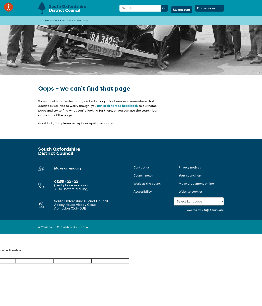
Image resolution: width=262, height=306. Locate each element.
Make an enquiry (68, 168)
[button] (209, 8)
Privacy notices (190, 167)
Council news (143, 175)
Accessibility (143, 191)
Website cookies (191, 191)
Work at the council (148, 183)
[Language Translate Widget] (199, 201)
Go (164, 8)
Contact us (142, 167)
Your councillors (190, 175)
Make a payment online (196, 183)
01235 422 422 (66, 181)
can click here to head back (117, 106)
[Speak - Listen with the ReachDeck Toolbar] (8, 7)
